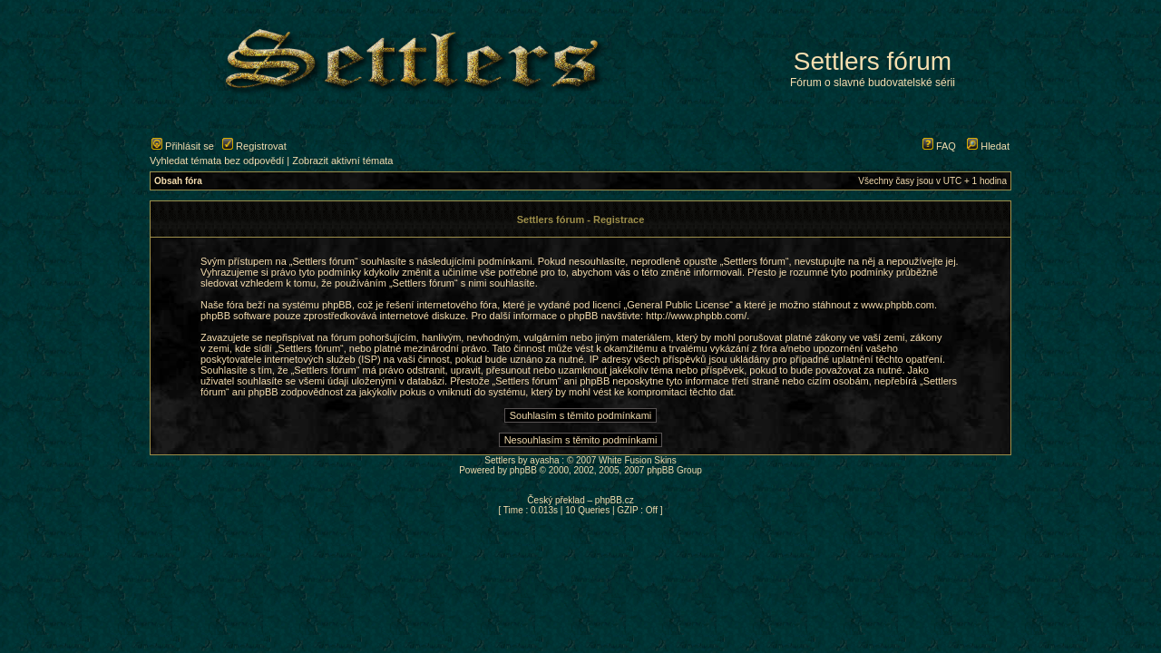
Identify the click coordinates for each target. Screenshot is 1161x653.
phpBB (523, 470)
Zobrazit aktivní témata (342, 160)
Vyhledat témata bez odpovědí (217, 160)
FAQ (939, 146)
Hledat (988, 146)
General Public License (678, 304)
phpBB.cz (614, 500)
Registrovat (254, 146)
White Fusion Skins (638, 460)
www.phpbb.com (897, 304)
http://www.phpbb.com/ (696, 315)
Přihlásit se (182, 146)
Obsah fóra (178, 181)
